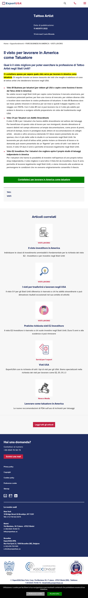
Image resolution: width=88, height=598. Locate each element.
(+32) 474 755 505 (11, 546)
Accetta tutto (54, 594)
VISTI (9, 196)
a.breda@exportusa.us (12, 549)
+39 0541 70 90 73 (75, 3)
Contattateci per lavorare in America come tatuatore (44, 179)
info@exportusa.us (10, 532)
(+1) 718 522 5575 (14, 517)
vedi (44, 240)
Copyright (7, 472)
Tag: (9, 192)
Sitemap (6, 489)
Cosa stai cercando (64, 3)
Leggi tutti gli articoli (44, 424)
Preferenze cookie (35, 594)
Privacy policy (8, 467)
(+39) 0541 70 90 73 (11, 529)
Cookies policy (9, 478)
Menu (85, 3)
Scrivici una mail (13, 456)
